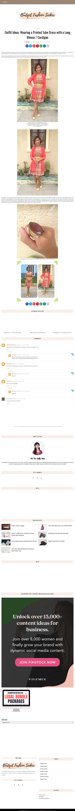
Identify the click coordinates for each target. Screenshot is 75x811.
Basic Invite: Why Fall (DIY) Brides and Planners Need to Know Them (23, 550)
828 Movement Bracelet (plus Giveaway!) (58, 533)
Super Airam (10, 398)
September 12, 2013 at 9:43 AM (23, 391)
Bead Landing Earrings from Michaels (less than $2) (24, 541)
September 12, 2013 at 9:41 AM (23, 354)
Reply (8, 349)
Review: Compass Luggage (18, 526)
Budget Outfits (43, 774)
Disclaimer (41, 796)
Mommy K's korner (11, 344)
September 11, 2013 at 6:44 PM (22, 344)
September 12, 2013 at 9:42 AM (23, 373)
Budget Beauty (43, 766)
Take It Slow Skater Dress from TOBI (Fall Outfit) (60, 526)
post (46, 56)
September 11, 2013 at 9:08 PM (18, 363)
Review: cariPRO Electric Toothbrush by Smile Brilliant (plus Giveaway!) (23, 534)
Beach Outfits (43, 763)
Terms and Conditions (44, 798)
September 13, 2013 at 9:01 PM (19, 398)
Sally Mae (27, 42)
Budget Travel (43, 779)
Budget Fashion (44, 768)
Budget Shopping (44, 776)
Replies (10, 351)
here (67, 197)
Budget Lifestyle (44, 771)
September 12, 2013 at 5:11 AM (18, 381)
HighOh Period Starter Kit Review (56, 541)
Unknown (9, 363)
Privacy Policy (42, 795)
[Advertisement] (38, 502)
